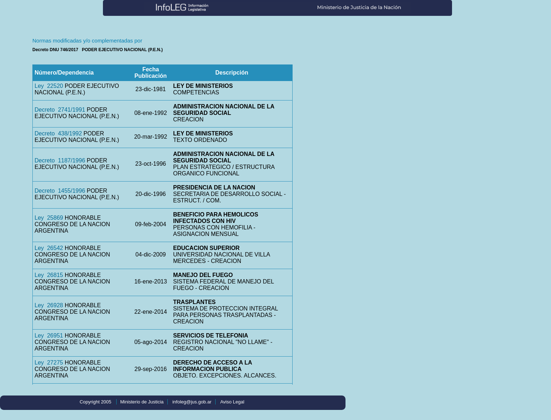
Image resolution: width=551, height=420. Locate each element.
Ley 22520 (49, 86)
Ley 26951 (49, 335)
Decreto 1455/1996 (60, 191)
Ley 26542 (49, 248)
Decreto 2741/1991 (60, 110)
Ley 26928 (49, 305)
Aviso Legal (232, 402)
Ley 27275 (49, 362)
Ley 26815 (49, 275)
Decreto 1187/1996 (60, 160)
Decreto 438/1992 (58, 133)
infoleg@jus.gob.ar (192, 402)
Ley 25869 (49, 218)
